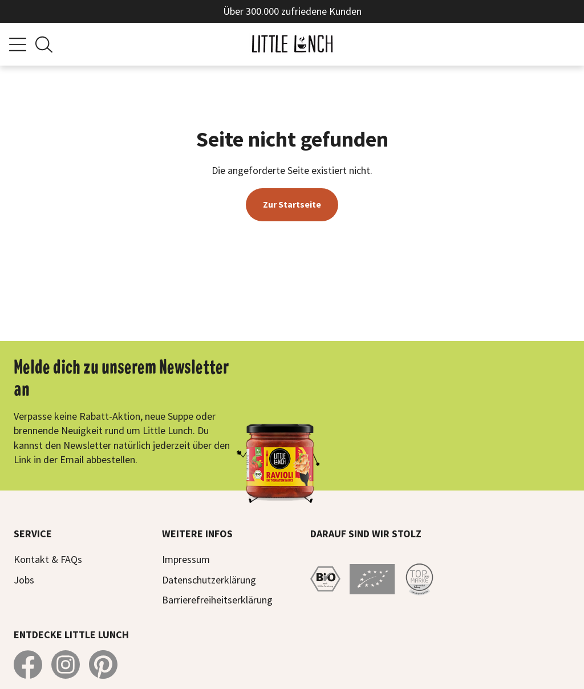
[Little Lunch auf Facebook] (28, 664)
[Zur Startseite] (292, 44)
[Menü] (18, 44)
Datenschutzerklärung (209, 579)
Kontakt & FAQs (48, 559)
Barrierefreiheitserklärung (217, 599)
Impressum (186, 559)
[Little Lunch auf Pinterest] (103, 664)
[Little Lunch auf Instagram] (65, 664)
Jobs (24, 579)
